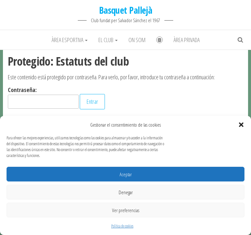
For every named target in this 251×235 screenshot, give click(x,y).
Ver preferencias (125, 210)
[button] (241, 124)
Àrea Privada (187, 40)
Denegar (126, 192)
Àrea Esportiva (70, 40)
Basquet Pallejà (125, 10)
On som (136, 40)
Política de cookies (122, 226)
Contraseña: (43, 97)
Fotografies (159, 40)
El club (108, 40)
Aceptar (126, 174)
